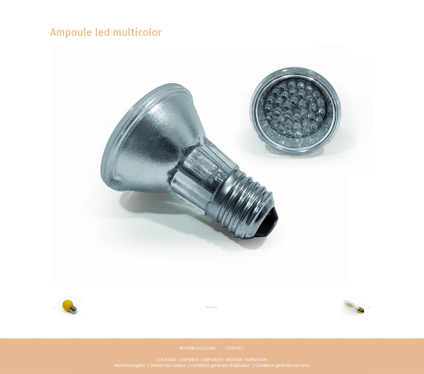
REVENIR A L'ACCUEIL (198, 348)
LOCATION (166, 359)
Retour (212, 307)
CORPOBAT (188, 359)
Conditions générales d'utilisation (220, 365)
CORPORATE (212, 359)
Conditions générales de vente (282, 365)
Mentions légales (129, 365)
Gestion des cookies (168, 365)
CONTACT (235, 348)
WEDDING (234, 359)
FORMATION (256, 359)
